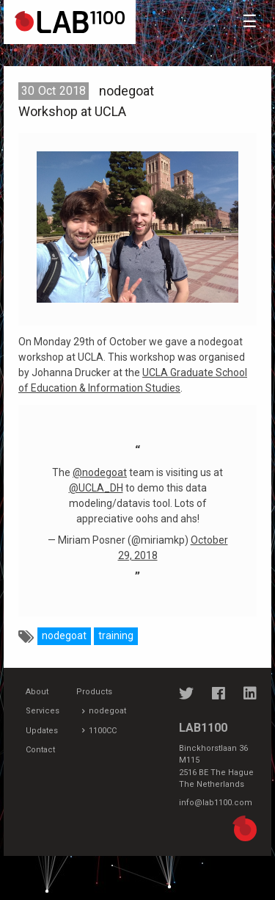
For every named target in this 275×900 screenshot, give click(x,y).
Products (94, 691)
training (115, 635)
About (37, 691)
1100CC (103, 730)
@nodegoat (100, 472)
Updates (42, 730)
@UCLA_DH (96, 488)
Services (42, 711)
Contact (40, 750)
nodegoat (64, 635)
